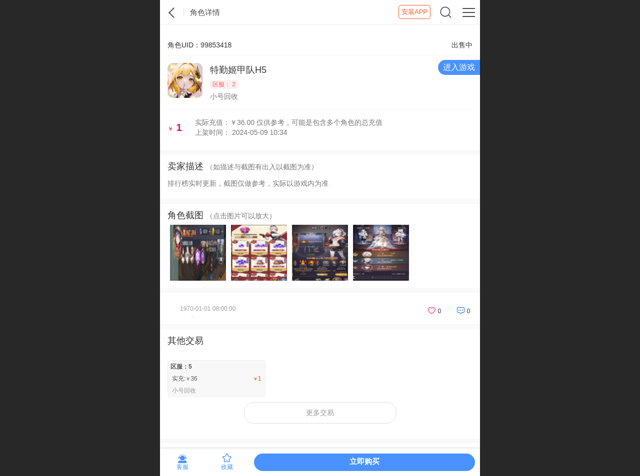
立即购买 (365, 461)
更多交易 (320, 413)
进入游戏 (459, 67)
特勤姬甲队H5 (238, 70)
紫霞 (172, 12)
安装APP (415, 11)
